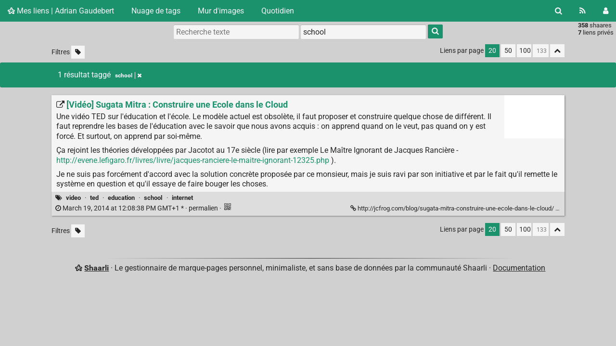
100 (525, 51)
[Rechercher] (558, 11)
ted (94, 197)
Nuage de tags (155, 10)
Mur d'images (221, 10)
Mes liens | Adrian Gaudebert (61, 10)
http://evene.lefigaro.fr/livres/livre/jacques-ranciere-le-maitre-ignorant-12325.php (192, 160)
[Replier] (560, 208)
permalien (137, 208)
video (73, 197)
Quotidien (277, 10)
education (121, 197)
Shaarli (96, 267)
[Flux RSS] (582, 11)
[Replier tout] (557, 50)
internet (182, 197)
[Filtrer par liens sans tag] (78, 52)
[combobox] (363, 32)
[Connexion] (605, 11)
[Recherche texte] (236, 32)
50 (508, 51)
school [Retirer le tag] (128, 75)
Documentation (519, 267)
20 (492, 51)
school (153, 197)
